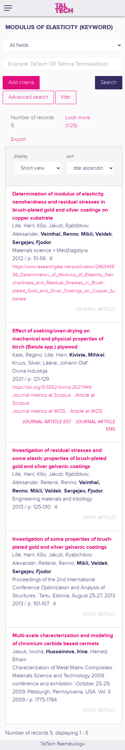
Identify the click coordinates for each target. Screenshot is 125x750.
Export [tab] (18, 139)
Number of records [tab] (32, 122)
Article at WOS (86, 411)
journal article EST (46, 422)
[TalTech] (64, 8)
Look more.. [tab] (79, 122)
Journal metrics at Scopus (41, 395)
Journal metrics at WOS (38, 411)
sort (70, 156)
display (21, 156)
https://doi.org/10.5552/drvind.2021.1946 (52, 387)
